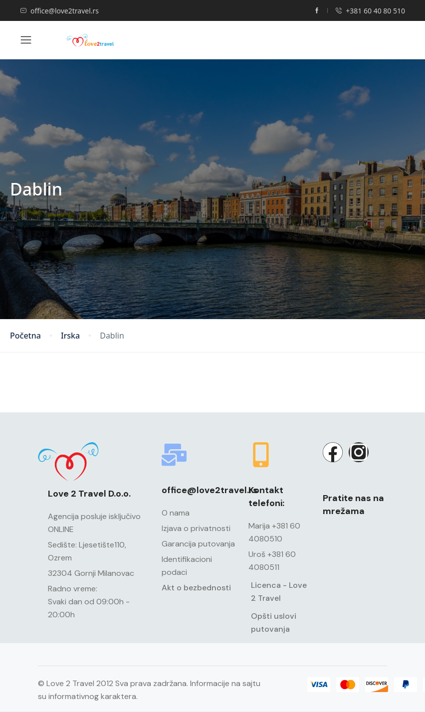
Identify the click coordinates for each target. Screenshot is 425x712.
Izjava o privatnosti (196, 528)
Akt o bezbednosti (196, 587)
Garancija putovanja (198, 543)
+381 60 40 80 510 (370, 10)
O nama (176, 513)
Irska (70, 336)
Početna (25, 336)
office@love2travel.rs (59, 10)
